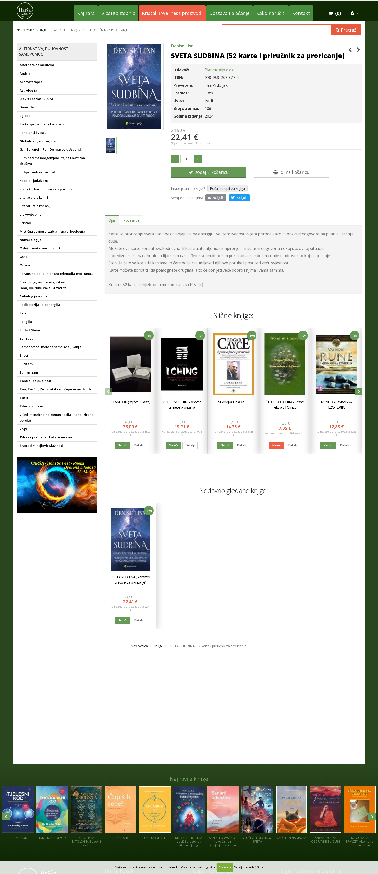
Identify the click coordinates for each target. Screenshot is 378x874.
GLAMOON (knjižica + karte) (130, 401)
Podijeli (215, 198)
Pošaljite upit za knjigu (227, 188)
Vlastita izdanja (118, 13)
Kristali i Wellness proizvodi (172, 13)
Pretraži (346, 30)
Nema (276, 445)
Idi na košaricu (291, 172)
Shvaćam (225, 867)
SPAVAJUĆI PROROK (233, 401)
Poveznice (131, 220)
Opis (111, 220)
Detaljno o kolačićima (248, 867)
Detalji (138, 445)
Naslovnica (26, 30)
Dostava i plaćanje (229, 13)
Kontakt (301, 13)
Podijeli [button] (239, 198)
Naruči (122, 445)
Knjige (44, 30)
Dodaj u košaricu (209, 172)
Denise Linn (182, 46)
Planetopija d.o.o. (220, 69)
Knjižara (86, 13)
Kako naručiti (270, 13)
